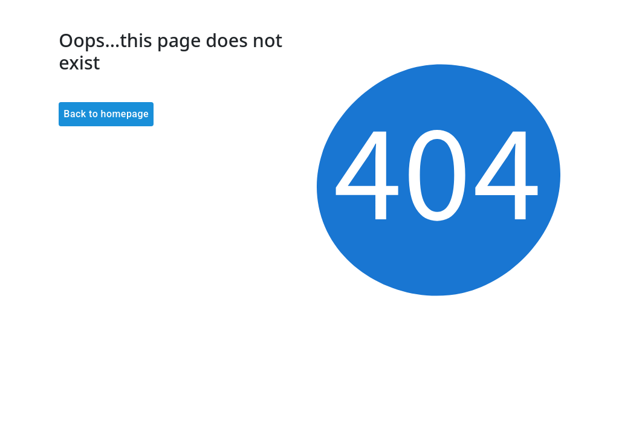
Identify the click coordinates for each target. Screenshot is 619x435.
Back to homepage (106, 114)
